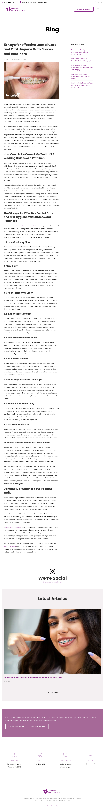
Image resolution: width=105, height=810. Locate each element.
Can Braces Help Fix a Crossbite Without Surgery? (81, 60)
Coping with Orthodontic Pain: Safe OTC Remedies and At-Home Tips (82, 85)
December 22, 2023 (20, 59)
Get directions (14, 769)
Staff (7, 59)
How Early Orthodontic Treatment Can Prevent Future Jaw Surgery (82, 67)
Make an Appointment (39, 726)
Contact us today (10, 546)
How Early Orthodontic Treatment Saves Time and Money (81, 76)
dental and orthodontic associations (25, 226)
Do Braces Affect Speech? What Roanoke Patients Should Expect (80, 52)
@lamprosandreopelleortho (53, 582)
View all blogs (52, 692)
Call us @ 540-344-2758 (16, 726)
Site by (52, 805)
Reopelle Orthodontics (13, 527)
